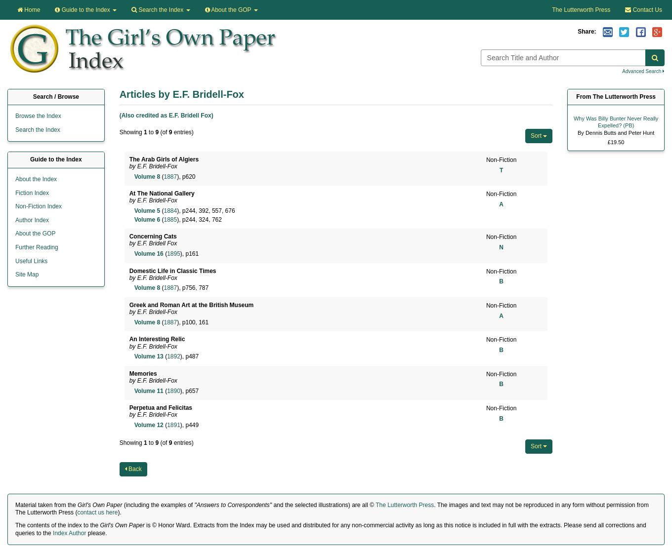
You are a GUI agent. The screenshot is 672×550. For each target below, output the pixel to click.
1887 (170, 176)
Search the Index (37, 129)
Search (160, 9)
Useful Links (31, 261)
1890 (173, 391)
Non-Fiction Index (38, 206)
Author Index (32, 220)
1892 (173, 356)
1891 (173, 425)
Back (133, 469)
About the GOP (231, 9)
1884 (170, 210)
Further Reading (36, 247)
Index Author (69, 533)
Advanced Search (643, 71)
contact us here (97, 512)
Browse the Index (38, 116)
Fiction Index (32, 193)
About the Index (36, 179)
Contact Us (643, 9)
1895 (173, 253)
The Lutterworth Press (581, 9)
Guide (86, 9)
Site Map (27, 274)
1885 (170, 219)
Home (28, 9)
